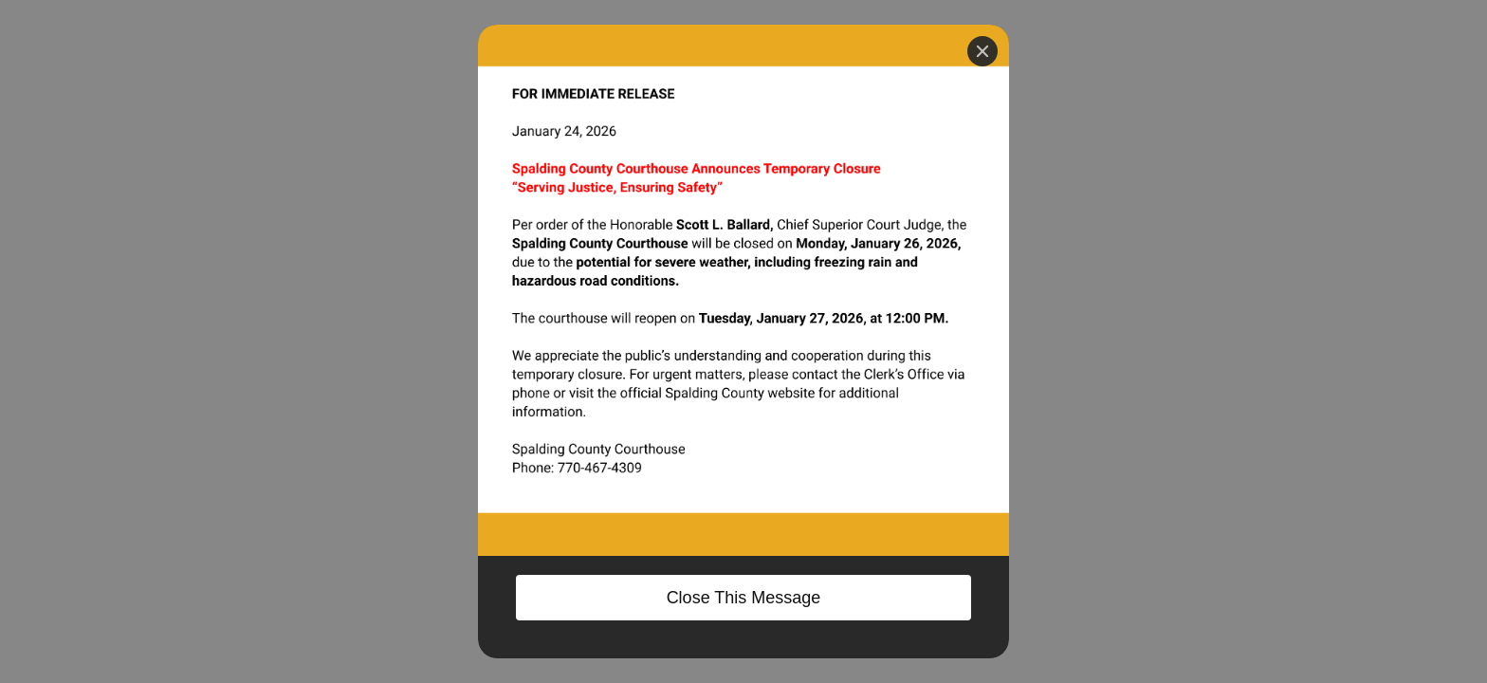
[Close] (982, 51)
